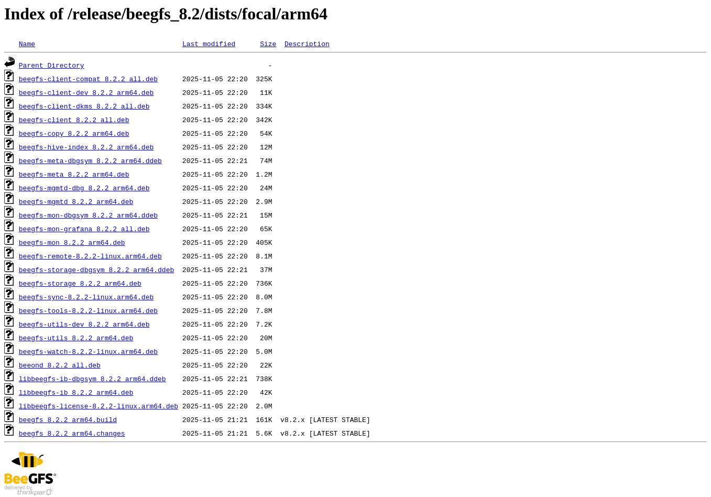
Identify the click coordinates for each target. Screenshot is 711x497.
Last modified (208, 43)
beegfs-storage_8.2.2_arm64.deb (80, 283)
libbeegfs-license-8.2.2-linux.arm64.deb (98, 405)
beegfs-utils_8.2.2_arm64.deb (76, 337)
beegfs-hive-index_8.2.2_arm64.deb (86, 147)
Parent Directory (51, 65)
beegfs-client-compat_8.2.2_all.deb (88, 78)
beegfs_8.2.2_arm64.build (68, 419)
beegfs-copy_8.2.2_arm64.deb (74, 133)
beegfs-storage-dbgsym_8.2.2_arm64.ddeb (96, 269)
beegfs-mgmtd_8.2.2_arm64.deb (76, 201)
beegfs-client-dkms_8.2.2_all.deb (84, 106)
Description (307, 43)
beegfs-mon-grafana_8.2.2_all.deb (84, 228)
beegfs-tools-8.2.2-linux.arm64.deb (88, 310)
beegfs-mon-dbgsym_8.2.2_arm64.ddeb (88, 215)
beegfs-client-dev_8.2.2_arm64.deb (86, 92)
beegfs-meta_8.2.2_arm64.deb (74, 174)
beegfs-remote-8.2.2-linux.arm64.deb (90, 256)
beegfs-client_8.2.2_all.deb (74, 119)
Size (268, 43)
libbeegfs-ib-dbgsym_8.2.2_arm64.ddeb (92, 378)
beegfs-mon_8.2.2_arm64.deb (72, 242)
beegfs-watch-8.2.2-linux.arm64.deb (88, 351)
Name (27, 43)
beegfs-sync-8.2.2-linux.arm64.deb (86, 296)
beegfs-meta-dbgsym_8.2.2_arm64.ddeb (90, 160)
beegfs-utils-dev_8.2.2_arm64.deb (84, 324)
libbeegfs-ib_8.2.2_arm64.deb (76, 392)
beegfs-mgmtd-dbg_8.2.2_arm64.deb (84, 187)
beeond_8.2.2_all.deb (60, 365)
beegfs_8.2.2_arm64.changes (72, 433)
